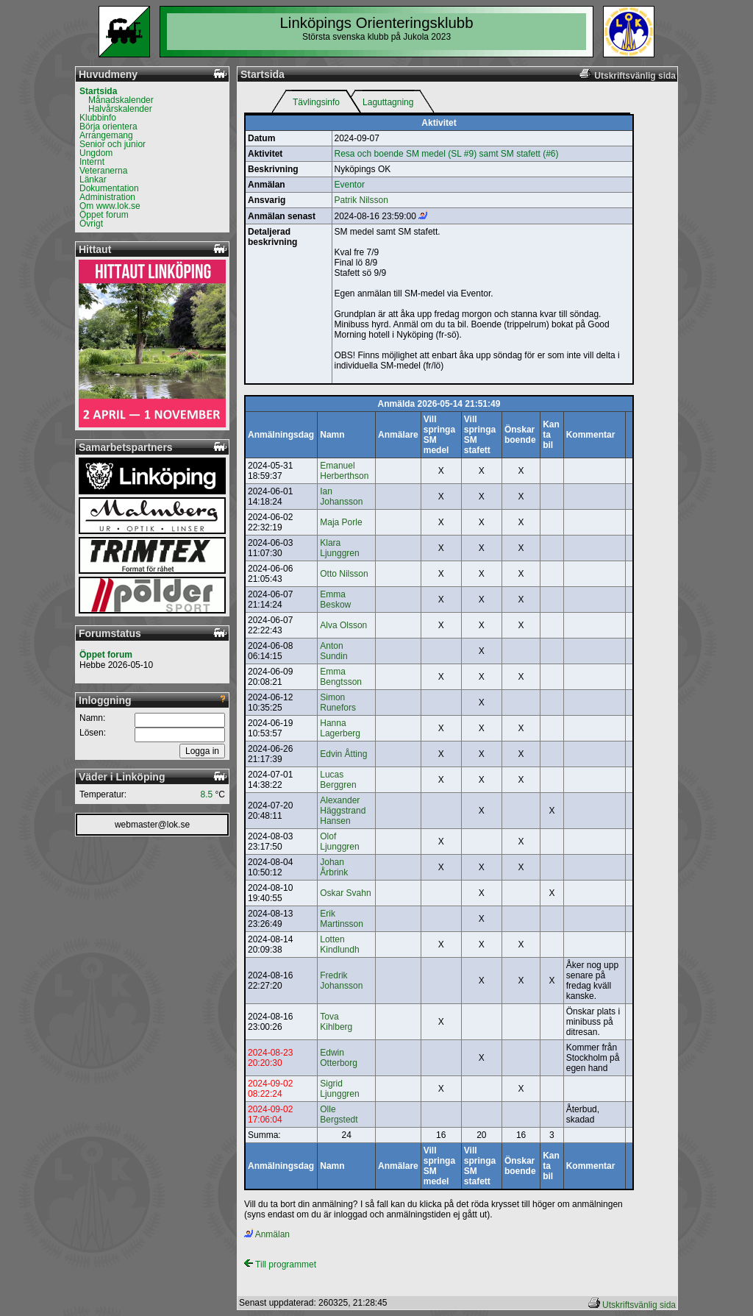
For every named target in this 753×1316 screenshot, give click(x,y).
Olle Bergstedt (338, 1114)
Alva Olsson (343, 625)
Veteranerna (103, 171)
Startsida (98, 91)
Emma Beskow (335, 599)
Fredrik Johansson (341, 980)
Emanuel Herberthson (344, 470)
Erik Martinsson (341, 918)
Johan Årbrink (334, 867)
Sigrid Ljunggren (339, 1088)
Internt (91, 162)
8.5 (207, 794)
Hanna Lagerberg (340, 728)
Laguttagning (388, 102)
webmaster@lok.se (152, 824)
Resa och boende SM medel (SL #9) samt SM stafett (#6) (447, 154)
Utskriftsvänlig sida (639, 1305)
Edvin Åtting (343, 754)
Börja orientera (108, 126)
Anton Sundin (333, 651)
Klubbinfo (97, 118)
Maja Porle (341, 522)
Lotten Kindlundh (339, 944)
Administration (107, 197)
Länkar (93, 179)
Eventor (350, 184)
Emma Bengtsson (341, 676)
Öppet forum (104, 215)
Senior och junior (112, 144)
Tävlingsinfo (316, 102)
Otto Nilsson (344, 574)
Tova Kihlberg (336, 1021)
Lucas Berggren (338, 779)
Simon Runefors (338, 702)
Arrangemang (106, 135)
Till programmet (280, 1264)
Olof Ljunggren (339, 841)
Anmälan (267, 1234)
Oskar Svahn (345, 893)
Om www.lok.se (109, 206)
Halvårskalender (120, 109)
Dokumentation (109, 188)
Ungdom (96, 153)
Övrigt (91, 223)
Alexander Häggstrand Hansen (342, 810)
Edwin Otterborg (338, 1058)
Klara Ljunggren (339, 548)
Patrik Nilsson (361, 200)
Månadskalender (121, 100)
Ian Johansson (341, 496)
